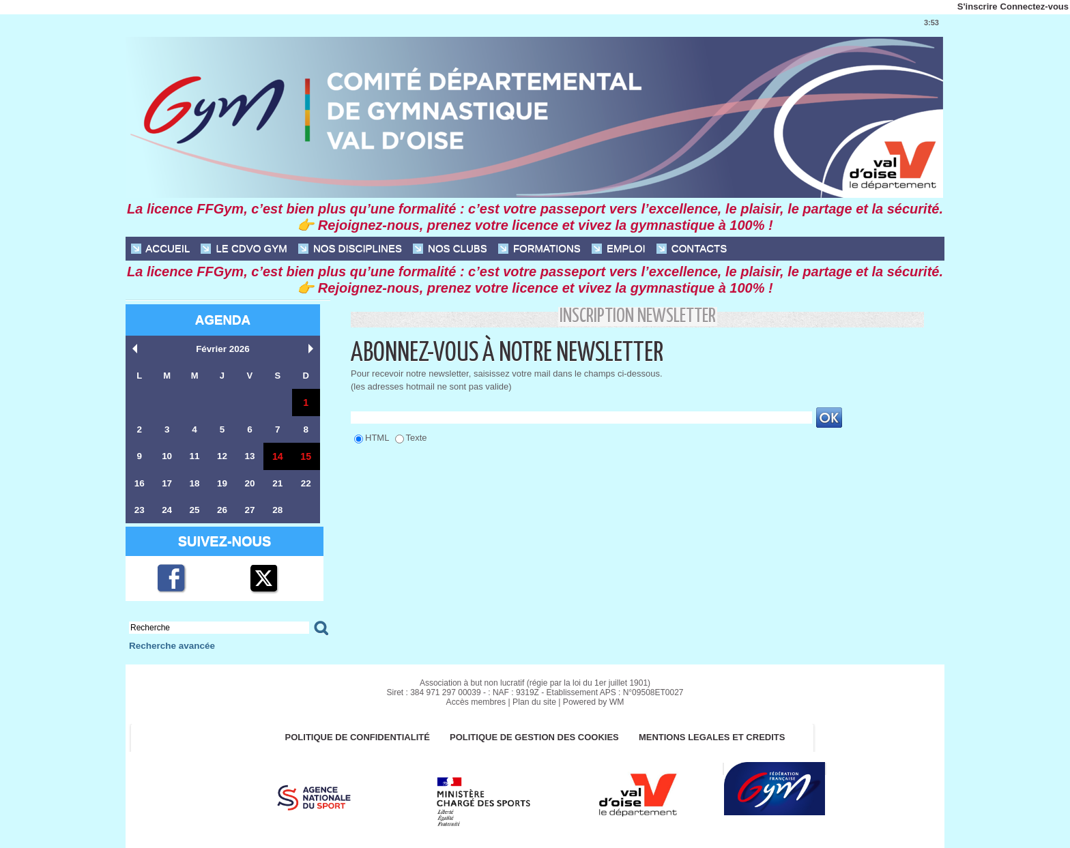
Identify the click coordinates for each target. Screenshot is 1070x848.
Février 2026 (223, 349)
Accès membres (477, 702)
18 (194, 483)
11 (194, 456)
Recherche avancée (170, 646)
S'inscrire (977, 6)
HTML (377, 438)
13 (249, 456)
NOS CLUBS (450, 248)
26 (222, 510)
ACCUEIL (160, 248)
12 (222, 456)
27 (249, 510)
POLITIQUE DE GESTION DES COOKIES (535, 738)
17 (166, 483)
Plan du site (534, 702)
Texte (416, 438)
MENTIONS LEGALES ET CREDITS (714, 738)
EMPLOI (619, 248)
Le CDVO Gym (244, 248)
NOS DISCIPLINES (350, 248)
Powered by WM (592, 702)
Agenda (222, 319)
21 (277, 483)
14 (277, 456)
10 (166, 456)
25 (194, 510)
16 (139, 483)
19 (222, 483)
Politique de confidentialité (355, 738)
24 (166, 510)
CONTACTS (691, 248)
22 (305, 483)
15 (305, 456)
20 (249, 483)
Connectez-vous (1034, 6)
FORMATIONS (539, 248)
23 (139, 510)
